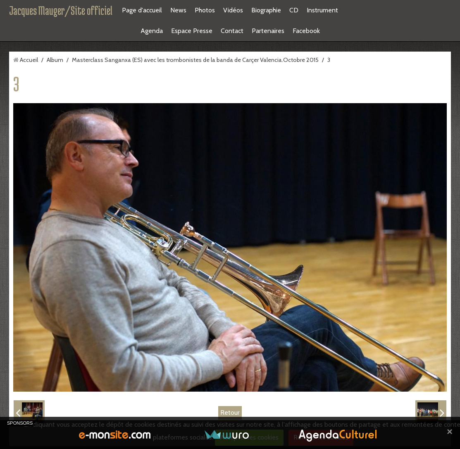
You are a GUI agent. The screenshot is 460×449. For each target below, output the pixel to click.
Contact (232, 31)
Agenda (152, 31)
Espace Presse (191, 31)
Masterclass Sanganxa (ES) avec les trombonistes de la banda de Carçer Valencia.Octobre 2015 (195, 60)
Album (55, 60)
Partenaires (268, 31)
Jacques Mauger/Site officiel (60, 10)
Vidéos (233, 10)
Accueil (29, 60)
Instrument (322, 10)
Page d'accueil (142, 10)
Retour (230, 412)
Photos (205, 10)
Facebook (306, 31)
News (178, 10)
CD (293, 10)
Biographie (266, 10)
